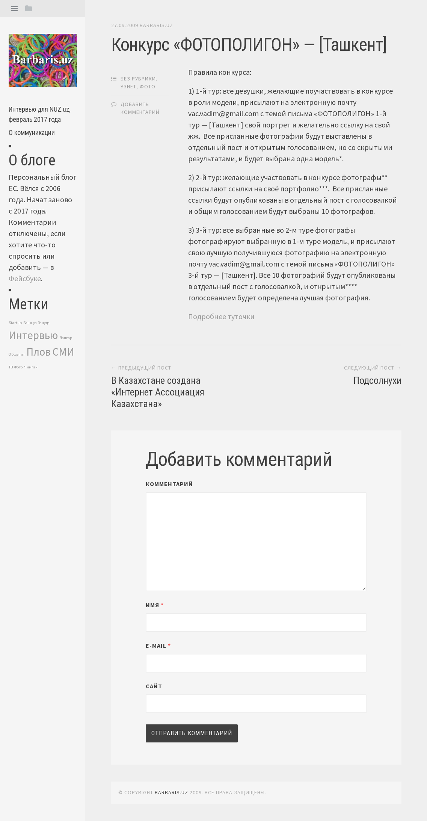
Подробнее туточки (221, 316)
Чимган (31, 367)
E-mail (158, 645)
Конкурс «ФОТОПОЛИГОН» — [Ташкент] (249, 44)
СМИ (63, 352)
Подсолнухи (377, 380)
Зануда (44, 322)
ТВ (11, 367)
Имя (155, 605)
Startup (15, 322)
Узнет (128, 86)
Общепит (17, 354)
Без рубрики (138, 78)
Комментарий (169, 484)
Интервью (33, 335)
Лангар (65, 337)
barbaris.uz (156, 25)
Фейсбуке (25, 278)
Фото (18, 367)
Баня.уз (29, 322)
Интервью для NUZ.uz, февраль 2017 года (39, 114)
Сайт (154, 686)
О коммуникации (32, 132)
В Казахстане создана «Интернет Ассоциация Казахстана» (157, 392)
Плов (38, 352)
